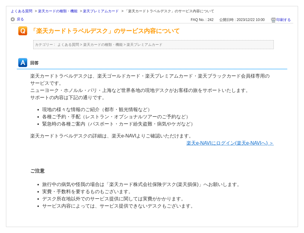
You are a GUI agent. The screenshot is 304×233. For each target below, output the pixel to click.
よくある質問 (21, 11)
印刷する (283, 20)
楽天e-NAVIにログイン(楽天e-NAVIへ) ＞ (230, 143)
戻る (20, 19)
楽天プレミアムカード (101, 11)
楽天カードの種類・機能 (57, 11)
